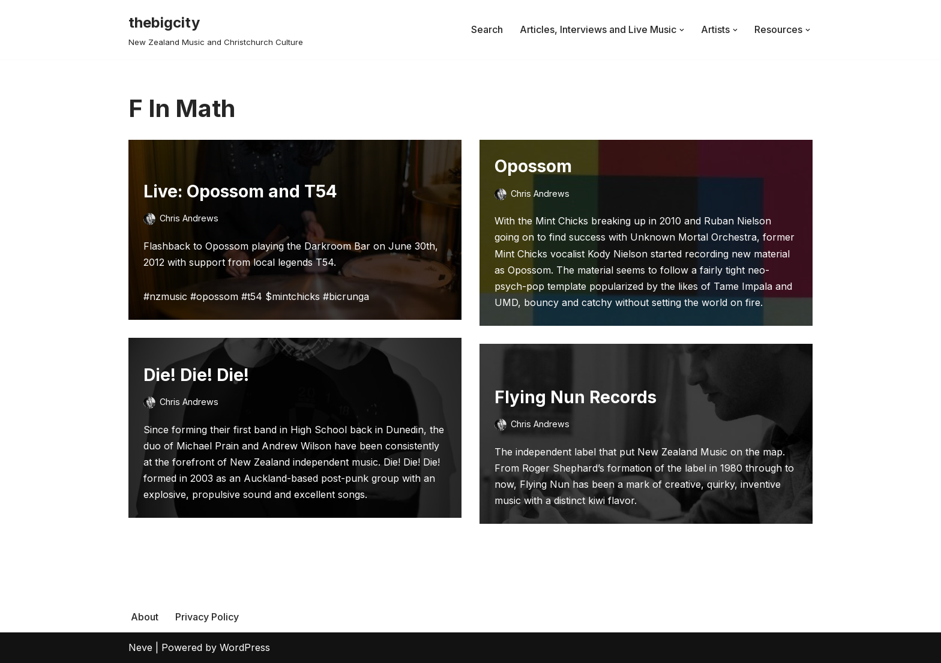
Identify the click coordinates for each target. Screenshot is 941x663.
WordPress (245, 647)
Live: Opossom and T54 (240, 191)
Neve (140, 647)
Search (487, 29)
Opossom (533, 166)
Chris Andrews (189, 218)
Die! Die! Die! (196, 375)
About (144, 617)
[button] (681, 30)
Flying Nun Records (576, 397)
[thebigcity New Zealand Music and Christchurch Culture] (215, 30)
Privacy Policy (207, 617)
